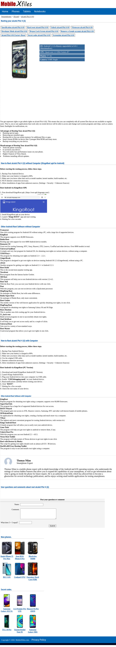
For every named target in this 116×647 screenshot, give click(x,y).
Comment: (14, 510)
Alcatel (16, 17)
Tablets (27, 11)
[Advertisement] (58, 97)
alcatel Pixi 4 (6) (27, 17)
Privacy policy (39, 641)
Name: (15, 504)
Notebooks (40, 11)
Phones (15, 11)
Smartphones (6, 17)
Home (5, 11)
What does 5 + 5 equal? (10, 525)
